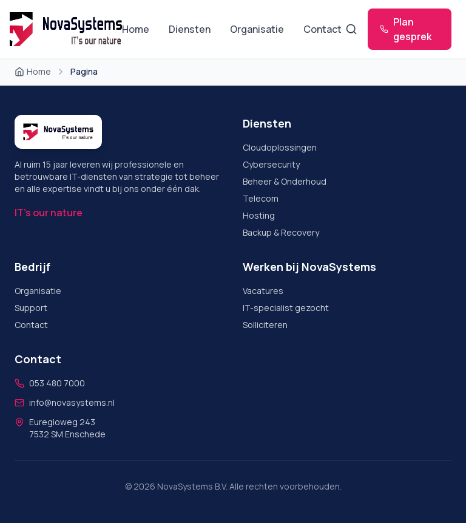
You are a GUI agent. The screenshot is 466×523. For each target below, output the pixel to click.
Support (31, 307)
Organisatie (257, 29)
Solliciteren (265, 324)
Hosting (259, 215)
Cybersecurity (271, 164)
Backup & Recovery (281, 232)
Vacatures (263, 290)
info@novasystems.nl (72, 402)
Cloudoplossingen (280, 147)
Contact (322, 29)
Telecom (261, 198)
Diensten (190, 29)
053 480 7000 (57, 383)
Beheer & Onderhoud (284, 181)
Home (135, 29)
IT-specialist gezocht (286, 307)
